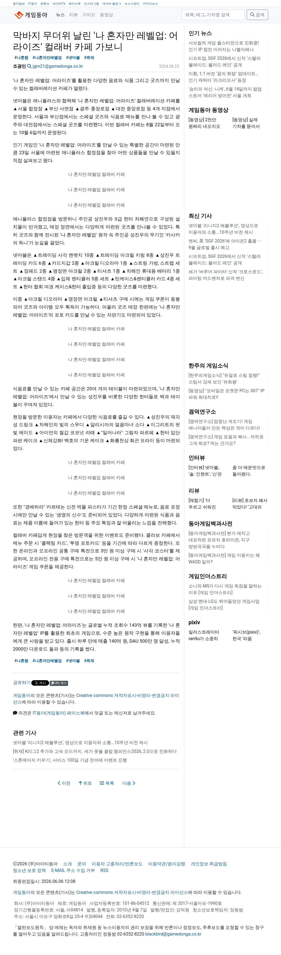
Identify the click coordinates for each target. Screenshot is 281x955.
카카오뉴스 (150, 3)
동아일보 (19, 3)
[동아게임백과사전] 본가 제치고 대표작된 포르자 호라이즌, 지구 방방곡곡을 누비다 (219, 540)
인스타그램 (91, 3)
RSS (104, 870)
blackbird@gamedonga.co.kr (173, 934)
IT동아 (32, 3)
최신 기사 (200, 216)
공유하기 (22, 682)
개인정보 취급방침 (209, 863)
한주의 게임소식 (208, 365)
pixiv (194, 622)
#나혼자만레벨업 (47, 57)
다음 (128, 783)
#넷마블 (73, 57)
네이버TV (58, 3)
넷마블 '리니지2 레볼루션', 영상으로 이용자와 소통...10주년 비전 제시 (80, 742)
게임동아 (21, 695)
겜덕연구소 (202, 411)
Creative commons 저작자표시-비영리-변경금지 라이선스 (132, 892)
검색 (257, 14)
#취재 (89, 57)
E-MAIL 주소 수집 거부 (73, 870)
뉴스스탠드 (132, 3)
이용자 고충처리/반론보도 (117, 863)
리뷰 (73, 14)
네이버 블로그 (111, 3)
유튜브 (44, 3)
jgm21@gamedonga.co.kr (58, 66)
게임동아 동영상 (208, 110)
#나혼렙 (22, 57)
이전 (64, 783)
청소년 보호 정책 (29, 870)
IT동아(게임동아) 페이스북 (59, 713)
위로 (85, 783)
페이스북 (75, 3)
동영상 (106, 14)
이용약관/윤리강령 (166, 863)
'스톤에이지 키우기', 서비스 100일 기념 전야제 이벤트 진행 (70, 760)
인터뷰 (197, 457)
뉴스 (60, 14)
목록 (107, 783)
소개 (67, 863)
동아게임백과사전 (210, 523)
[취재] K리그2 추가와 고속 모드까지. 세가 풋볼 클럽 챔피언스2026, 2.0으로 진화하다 (95, 751)
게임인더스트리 (208, 576)
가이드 (88, 14)
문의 (81, 863)
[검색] (213, 15)
